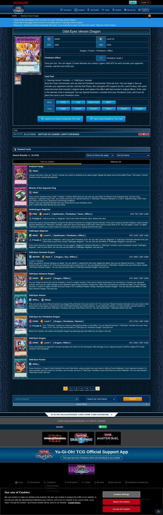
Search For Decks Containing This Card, (40, 25)
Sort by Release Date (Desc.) (52, 487)
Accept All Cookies (121, 509)
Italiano (109, 109)
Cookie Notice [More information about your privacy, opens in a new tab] (74, 503)
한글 (78, 102)
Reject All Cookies (121, 502)
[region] (81, 501)
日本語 (63, 102)
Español (124, 109)
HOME (14, 16)
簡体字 (108, 102)
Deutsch (78, 109)
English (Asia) (93, 102)
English (63, 109)
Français (93, 109)
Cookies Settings (121, 494)
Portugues (139, 109)
